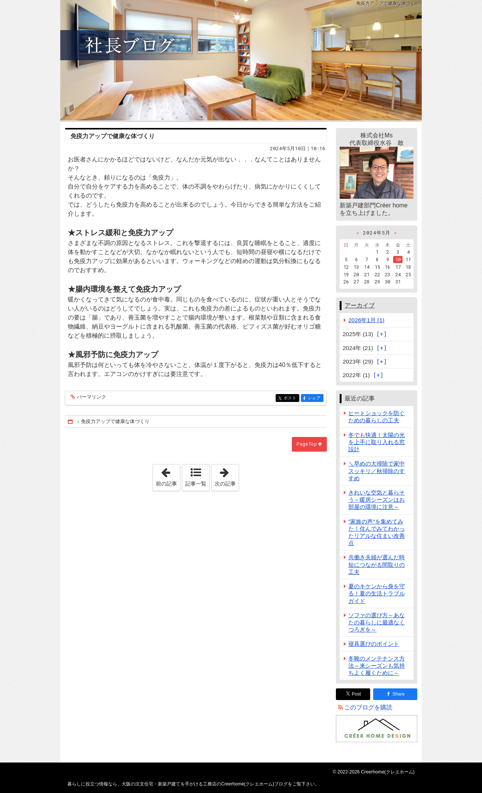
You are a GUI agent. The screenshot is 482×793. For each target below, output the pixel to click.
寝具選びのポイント (373, 644)
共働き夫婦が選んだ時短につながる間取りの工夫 (376, 564)
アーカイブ (360, 305)
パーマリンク (91, 397)
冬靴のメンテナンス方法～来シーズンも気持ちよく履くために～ (376, 665)
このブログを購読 (368, 707)
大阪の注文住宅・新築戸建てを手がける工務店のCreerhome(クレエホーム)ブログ (241, 60)
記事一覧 (195, 484)
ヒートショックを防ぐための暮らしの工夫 (376, 416)
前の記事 (168, 475)
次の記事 (227, 475)
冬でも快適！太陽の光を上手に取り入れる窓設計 (376, 442)
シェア (315, 398)
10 (398, 259)
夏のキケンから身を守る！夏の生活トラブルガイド (376, 593)
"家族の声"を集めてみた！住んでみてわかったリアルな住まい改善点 (376, 532)
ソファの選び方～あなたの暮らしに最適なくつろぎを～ (376, 622)
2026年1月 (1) (366, 320)
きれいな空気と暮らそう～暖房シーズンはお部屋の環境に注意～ (376, 499)
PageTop (306, 444)
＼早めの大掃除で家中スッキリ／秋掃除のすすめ (376, 470)
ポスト (290, 398)
